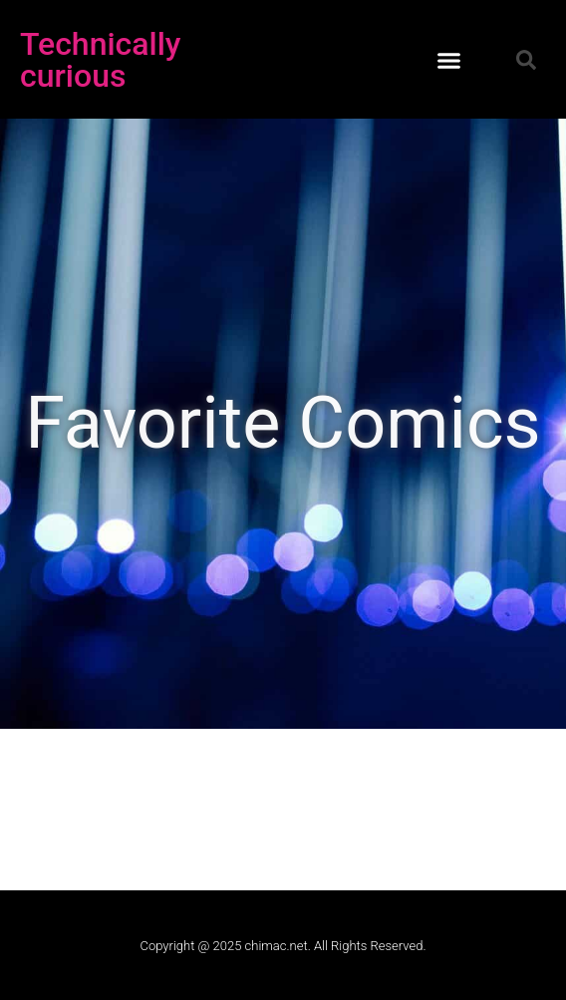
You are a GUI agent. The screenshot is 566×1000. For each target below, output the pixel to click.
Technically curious (100, 60)
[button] (448, 60)
